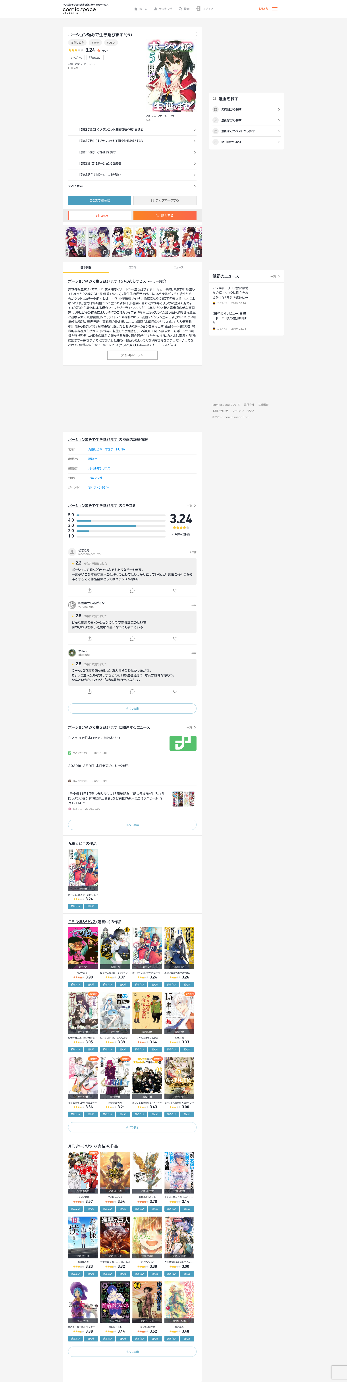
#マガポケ (76, 57)
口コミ (132, 267)
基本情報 (86, 267)
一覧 (189, 505)
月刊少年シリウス (99, 468)
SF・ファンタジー (98, 487)
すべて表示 (132, 708)
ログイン (204, 9)
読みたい (75, 906)
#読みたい (95, 57)
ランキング (163, 9)
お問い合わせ (220, 411)
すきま (95, 42)
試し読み (99, 215)
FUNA (111, 42)
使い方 (263, 8)
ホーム (141, 9)
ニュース (179, 267)
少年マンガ (95, 478)
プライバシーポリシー (244, 411)
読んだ (90, 906)
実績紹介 (263, 404)
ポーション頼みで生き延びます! (93, 281)
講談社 (92, 459)
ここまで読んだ (99, 200)
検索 (184, 9)
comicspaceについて (226, 404)
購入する (165, 215)
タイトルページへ (132, 355)
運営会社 (249, 404)
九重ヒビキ (77, 42)
